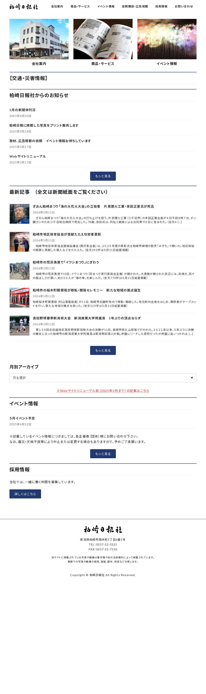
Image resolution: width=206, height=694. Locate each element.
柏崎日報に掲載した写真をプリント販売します (43, 125)
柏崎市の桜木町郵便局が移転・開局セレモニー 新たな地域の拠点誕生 (87, 290)
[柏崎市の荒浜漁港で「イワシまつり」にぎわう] (19, 270)
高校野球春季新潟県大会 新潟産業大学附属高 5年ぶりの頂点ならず (87, 318)
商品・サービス (102, 64)
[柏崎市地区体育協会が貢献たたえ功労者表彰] (19, 242)
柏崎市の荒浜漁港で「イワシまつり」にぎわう (66, 262)
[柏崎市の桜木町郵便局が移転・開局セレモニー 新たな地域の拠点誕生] (19, 298)
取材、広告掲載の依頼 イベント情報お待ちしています (50, 141)
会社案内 (39, 64)
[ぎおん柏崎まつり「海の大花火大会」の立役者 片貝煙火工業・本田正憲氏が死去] (19, 214)
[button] (103, 176)
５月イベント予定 (22, 418)
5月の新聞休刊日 (22, 110)
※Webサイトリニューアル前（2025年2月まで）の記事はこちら (103, 391)
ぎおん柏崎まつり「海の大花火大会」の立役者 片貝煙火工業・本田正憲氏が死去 (93, 206)
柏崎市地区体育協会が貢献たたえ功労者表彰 (67, 234)
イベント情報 (167, 64)
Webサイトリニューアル (27, 156)
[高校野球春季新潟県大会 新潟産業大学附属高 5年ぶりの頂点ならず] (19, 326)
